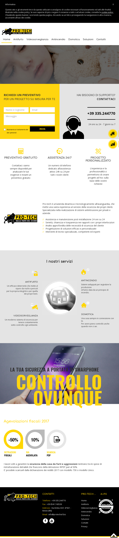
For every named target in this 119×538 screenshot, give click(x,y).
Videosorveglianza (37, 39)
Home (6, 39)
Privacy (84, 526)
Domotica (74, 39)
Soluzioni (88, 39)
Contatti (101, 39)
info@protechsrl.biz (57, 514)
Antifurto (18, 39)
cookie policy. (107, 12)
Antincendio (58, 39)
